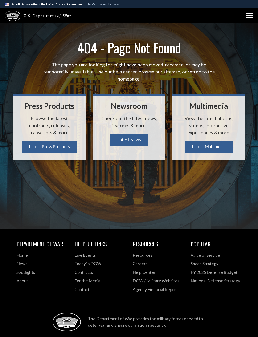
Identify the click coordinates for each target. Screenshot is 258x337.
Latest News (129, 139)
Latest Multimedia (209, 146)
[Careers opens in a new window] (158, 264)
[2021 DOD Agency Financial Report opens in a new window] (158, 289)
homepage (128, 78)
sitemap (172, 71)
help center (125, 71)
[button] (249, 15)
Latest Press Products (49, 146)
